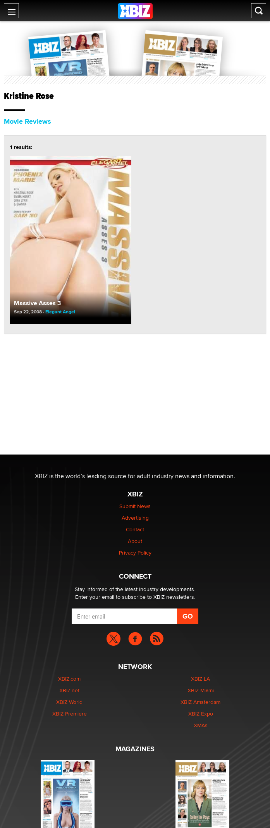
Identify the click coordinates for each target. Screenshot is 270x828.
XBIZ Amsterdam (200, 702)
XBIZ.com (69, 679)
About (135, 541)
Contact (135, 529)
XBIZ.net (69, 690)
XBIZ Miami (200, 690)
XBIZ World (69, 702)
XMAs (201, 725)
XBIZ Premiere (69, 713)
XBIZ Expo (200, 713)
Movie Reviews (27, 121)
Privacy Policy (135, 553)
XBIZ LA (200, 679)
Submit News (135, 506)
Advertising (135, 518)
